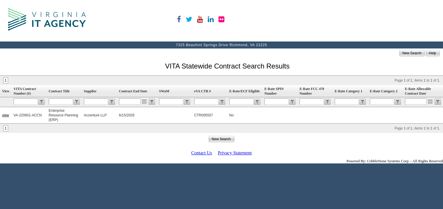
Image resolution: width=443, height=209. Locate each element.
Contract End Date (133, 91)
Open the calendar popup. (144, 101)
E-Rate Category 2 (383, 91)
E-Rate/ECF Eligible (244, 91)
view (5, 115)
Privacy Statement (235, 152)
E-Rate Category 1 (348, 91)
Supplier (90, 91)
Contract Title (59, 91)
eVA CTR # (202, 91)
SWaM (164, 91)
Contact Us (201, 152)
